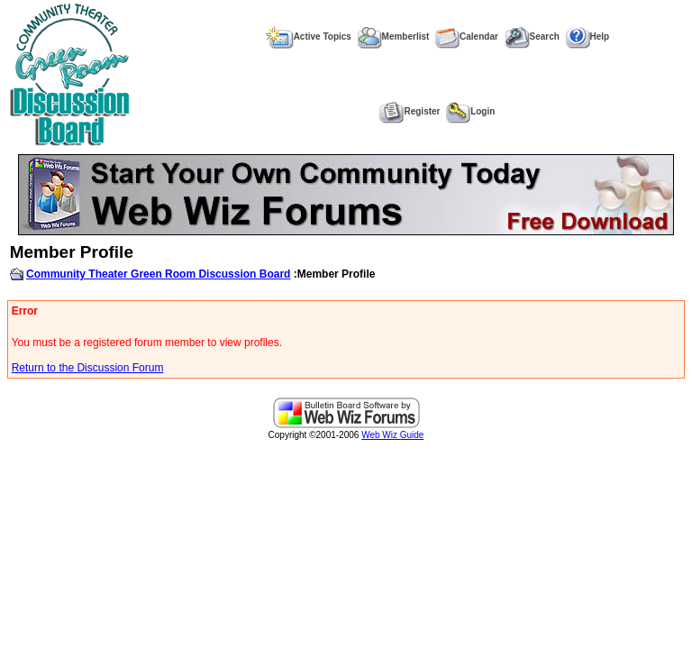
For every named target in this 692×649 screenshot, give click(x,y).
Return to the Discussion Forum (88, 367)
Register (409, 111)
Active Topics (308, 36)
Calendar (466, 36)
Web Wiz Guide (392, 435)
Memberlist (394, 36)
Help (588, 36)
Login (470, 111)
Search (532, 36)
